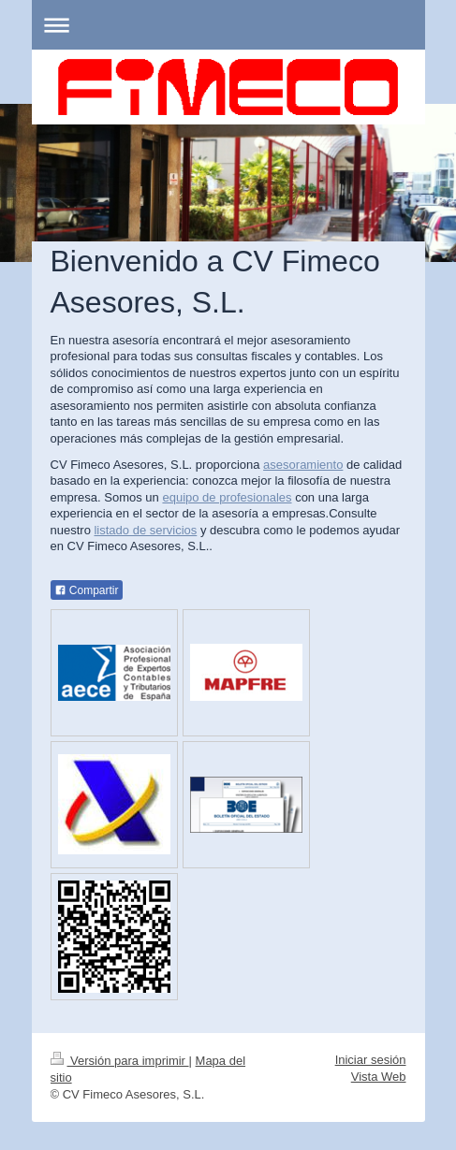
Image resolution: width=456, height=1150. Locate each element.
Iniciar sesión (370, 1060)
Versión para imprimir (120, 1061)
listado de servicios (145, 530)
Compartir (86, 590)
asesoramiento (303, 465)
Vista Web (378, 1077)
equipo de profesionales (226, 497)
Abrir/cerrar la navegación (228, 25)
